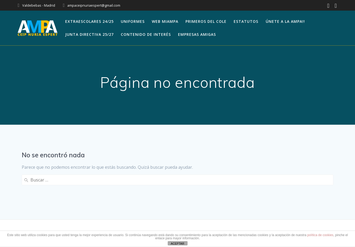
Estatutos (246, 21)
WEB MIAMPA (165, 21)
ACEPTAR (177, 243)
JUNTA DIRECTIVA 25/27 (89, 34)
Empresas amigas (197, 34)
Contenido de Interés (146, 34)
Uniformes (133, 21)
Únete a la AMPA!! (285, 21)
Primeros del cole (206, 21)
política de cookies (320, 235)
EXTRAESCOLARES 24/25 (89, 21)
